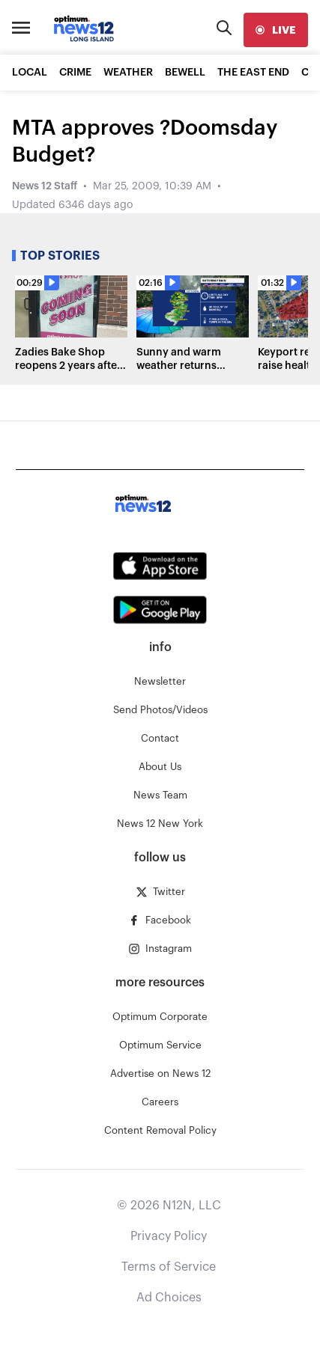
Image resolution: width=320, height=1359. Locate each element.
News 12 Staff (44, 186)
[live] (276, 30)
